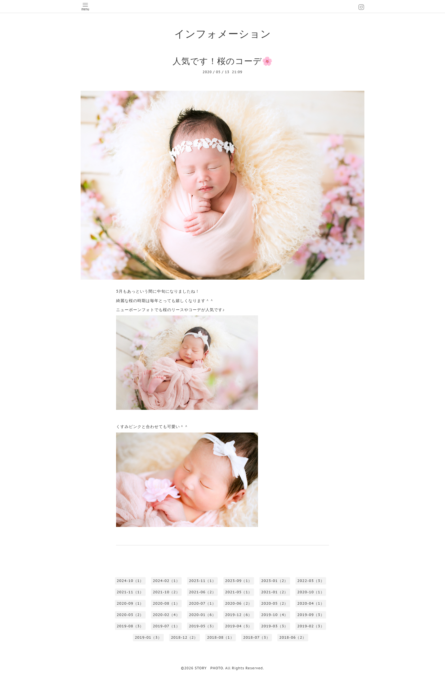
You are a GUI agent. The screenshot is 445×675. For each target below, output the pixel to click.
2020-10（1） (310, 592)
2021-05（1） (238, 592)
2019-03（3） (274, 626)
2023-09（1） (238, 580)
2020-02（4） (166, 614)
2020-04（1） (310, 603)
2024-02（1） (166, 580)
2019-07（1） (166, 626)
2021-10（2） (166, 592)
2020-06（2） (238, 603)
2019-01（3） (148, 637)
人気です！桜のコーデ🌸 (223, 60)
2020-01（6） (202, 614)
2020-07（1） (202, 603)
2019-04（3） (238, 626)
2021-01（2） (274, 592)
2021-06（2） (202, 592)
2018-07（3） (256, 637)
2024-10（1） (130, 580)
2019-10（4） (274, 614)
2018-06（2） (292, 637)
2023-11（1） (202, 580)
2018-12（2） (184, 637)
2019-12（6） (238, 614)
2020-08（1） (166, 603)
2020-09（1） (130, 603)
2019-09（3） (310, 614)
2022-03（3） (310, 580)
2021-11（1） (130, 592)
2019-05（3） (202, 626)
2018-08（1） (220, 637)
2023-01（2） (274, 580)
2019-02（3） (310, 626)
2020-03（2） (130, 614)
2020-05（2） (274, 603)
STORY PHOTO (209, 668)
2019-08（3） (130, 626)
